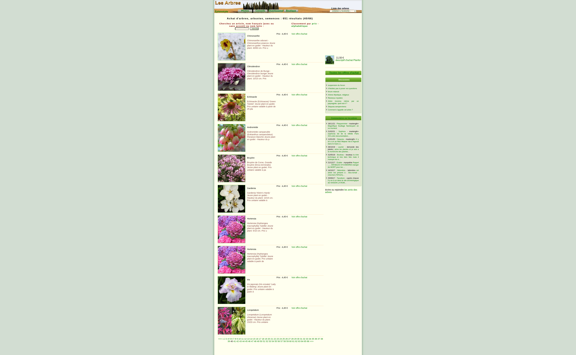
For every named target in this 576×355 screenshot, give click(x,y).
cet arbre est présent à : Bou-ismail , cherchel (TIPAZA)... (343, 172)
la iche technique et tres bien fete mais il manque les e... (343, 157)
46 (249, 341)
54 (273, 341)
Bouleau (340, 155)
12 (245, 339)
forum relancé (333, 92)
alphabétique (299, 26)
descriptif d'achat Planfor (348, 60)
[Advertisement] (270, 350)
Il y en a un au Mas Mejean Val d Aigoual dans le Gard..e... (343, 141)
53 (270, 341)
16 (257, 339)
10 (239, 339)
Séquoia (340, 139)
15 (254, 339)
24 (281, 339)
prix (314, 23)
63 (299, 341)
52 (267, 341)
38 (322, 339)
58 (284, 341)
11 (242, 339)
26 (286, 339)
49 (258, 341)
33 (307, 339)
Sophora (342, 131)
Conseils (260, 11)
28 (292, 339)
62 (296, 341)
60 (290, 341)
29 (295, 339)
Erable (339, 162)
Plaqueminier (342, 124)
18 (263, 339)
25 (283, 339)
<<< (220, 339)
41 (234, 341)
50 (261, 341)
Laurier (341, 147)
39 (229, 341)
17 (260, 339)
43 (240, 341)
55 (276, 341)
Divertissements (277, 11)
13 (248, 339)
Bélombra (341, 170)
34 (310, 339)
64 (302, 341)
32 (304, 339)
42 (237, 341)
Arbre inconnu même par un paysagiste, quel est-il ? (343, 102)
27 (289, 339)
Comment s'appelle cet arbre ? (340, 110)
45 (246, 341)
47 (252, 341)
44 (243, 341)
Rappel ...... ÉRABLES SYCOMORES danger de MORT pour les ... (343, 164)
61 (293, 341)
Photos (245, 11)
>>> (312, 341)
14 (251, 339)
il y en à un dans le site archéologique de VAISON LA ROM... (343, 181)
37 (319, 339)
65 (305, 341)
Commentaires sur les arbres (344, 118)
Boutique (291, 11)
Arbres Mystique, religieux (338, 95)
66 (308, 341)
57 (282, 341)
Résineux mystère (335, 98)
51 (264, 341)
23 (277, 339)
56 (278, 341)
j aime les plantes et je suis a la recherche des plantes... (343, 150)
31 (301, 339)
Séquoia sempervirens (337, 107)
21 (272, 339)
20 (269, 339)
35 (313, 339)
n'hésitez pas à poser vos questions (342, 88)
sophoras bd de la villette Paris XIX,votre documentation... (343, 135)
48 (255, 341)
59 (287, 341)
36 (316, 339)
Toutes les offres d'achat (344, 72)
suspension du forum (336, 85)
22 (275, 339)
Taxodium (341, 178)
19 (266, 339)
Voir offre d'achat (299, 34)
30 (298, 339)
